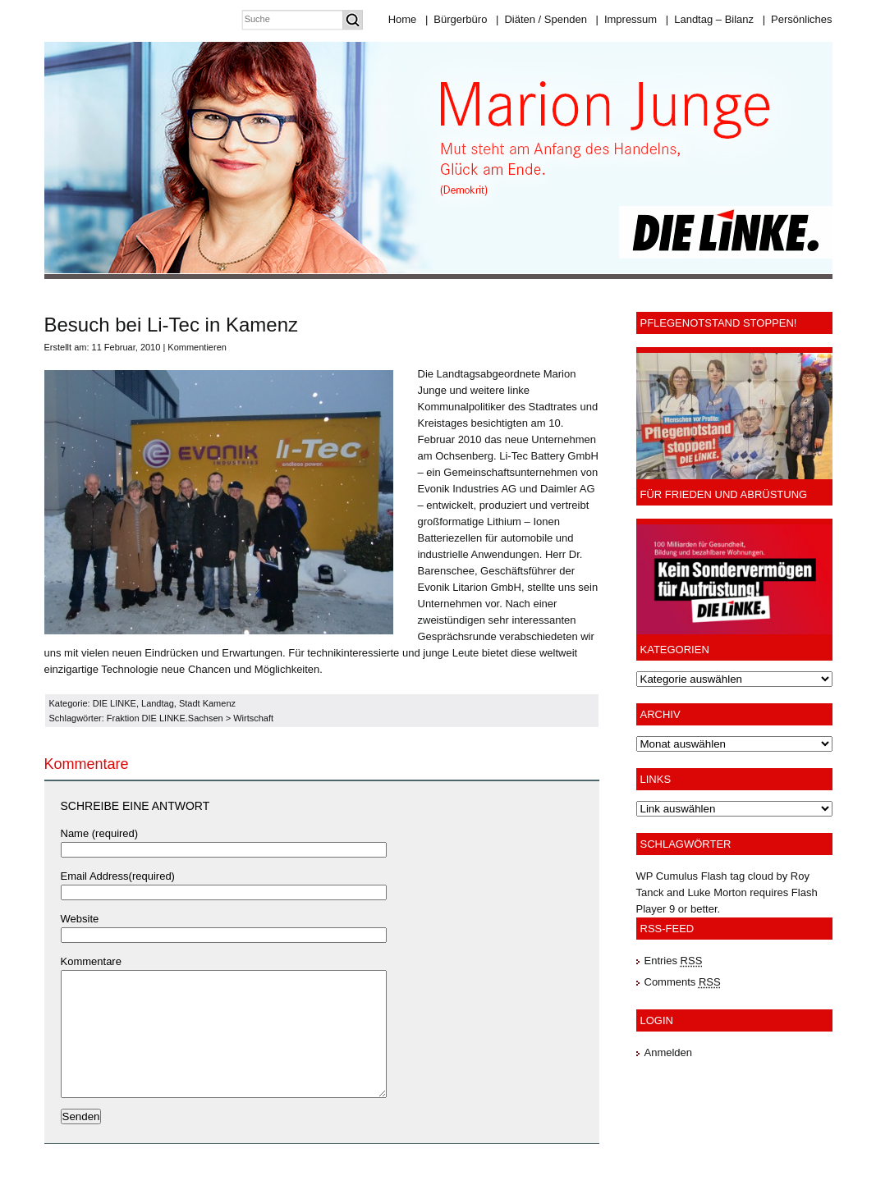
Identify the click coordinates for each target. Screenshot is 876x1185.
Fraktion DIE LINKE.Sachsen (165, 718)
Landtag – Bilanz (710, 19)
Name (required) (100, 833)
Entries (673, 960)
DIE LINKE (114, 703)
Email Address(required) (118, 876)
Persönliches (797, 19)
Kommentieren (197, 347)
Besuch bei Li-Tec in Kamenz (171, 324)
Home (402, 19)
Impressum (626, 19)
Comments (682, 982)
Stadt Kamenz (207, 703)
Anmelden (668, 1052)
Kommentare (91, 961)
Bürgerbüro (456, 19)
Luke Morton (716, 892)
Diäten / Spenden (541, 19)
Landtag (157, 703)
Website (80, 919)
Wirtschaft (253, 718)
